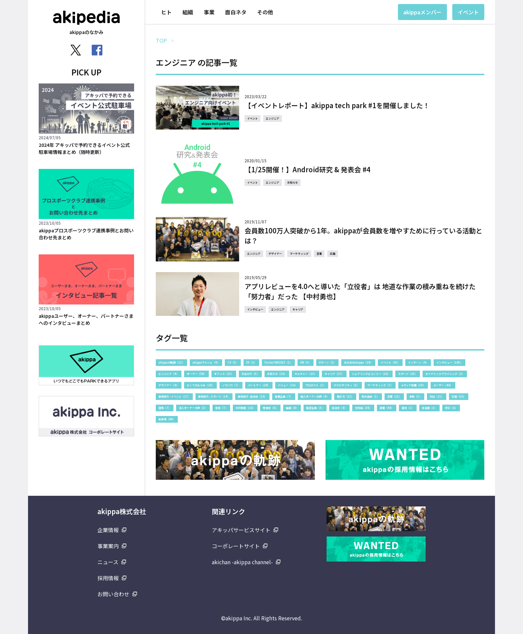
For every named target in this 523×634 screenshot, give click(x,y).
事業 (209, 12)
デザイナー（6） (168, 385)
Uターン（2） (327, 362)
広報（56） (459, 396)
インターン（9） (418, 362)
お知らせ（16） (277, 374)
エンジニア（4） (168, 374)
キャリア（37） (334, 374)
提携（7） (164, 408)
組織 (187, 12)
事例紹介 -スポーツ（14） (214, 396)
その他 (265, 12)
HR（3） (305, 362)
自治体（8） (339, 408)
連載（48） (387, 408)
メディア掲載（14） (413, 385)
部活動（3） (429, 408)
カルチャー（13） (306, 374)
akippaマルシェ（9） (205, 362)
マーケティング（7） (380, 385)
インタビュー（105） (449, 362)
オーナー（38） (196, 374)
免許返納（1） (370, 396)
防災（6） (451, 408)
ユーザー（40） (443, 385)
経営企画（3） (315, 408)
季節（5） (415, 396)
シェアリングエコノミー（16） (371, 374)
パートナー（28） (259, 385)
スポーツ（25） (407, 374)
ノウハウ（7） (231, 385)
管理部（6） (270, 408)
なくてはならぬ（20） (200, 385)
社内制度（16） (245, 408)
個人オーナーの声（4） (315, 396)
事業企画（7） (284, 396)
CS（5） (232, 362)
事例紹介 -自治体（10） (252, 396)
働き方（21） (345, 396)
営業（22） (394, 396)
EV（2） (251, 362)
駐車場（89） (166, 419)
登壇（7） (221, 408)
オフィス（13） (223, 374)
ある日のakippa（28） (358, 362)
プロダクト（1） (315, 385)
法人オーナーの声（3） (193, 408)
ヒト (166, 12)
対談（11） (437, 396)
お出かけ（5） (250, 374)
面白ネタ (235, 12)
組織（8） (292, 408)
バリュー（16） (287, 385)
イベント (468, 12)
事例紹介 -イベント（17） (174, 396)
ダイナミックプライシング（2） (444, 374)
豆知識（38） (363, 408)
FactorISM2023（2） (278, 362)
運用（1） (408, 408)
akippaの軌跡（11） (171, 362)
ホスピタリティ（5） (346, 385)
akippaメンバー (422, 12)
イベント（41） (390, 362)
